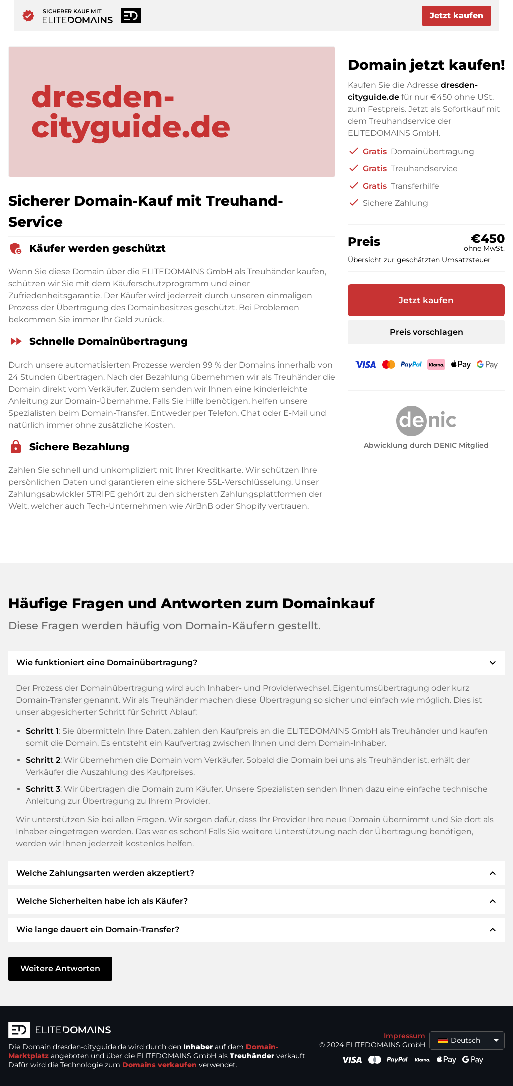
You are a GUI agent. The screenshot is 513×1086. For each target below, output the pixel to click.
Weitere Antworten (60, 968)
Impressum (404, 1035)
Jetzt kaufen (456, 15)
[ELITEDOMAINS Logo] (158, 1031)
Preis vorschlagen (426, 332)
